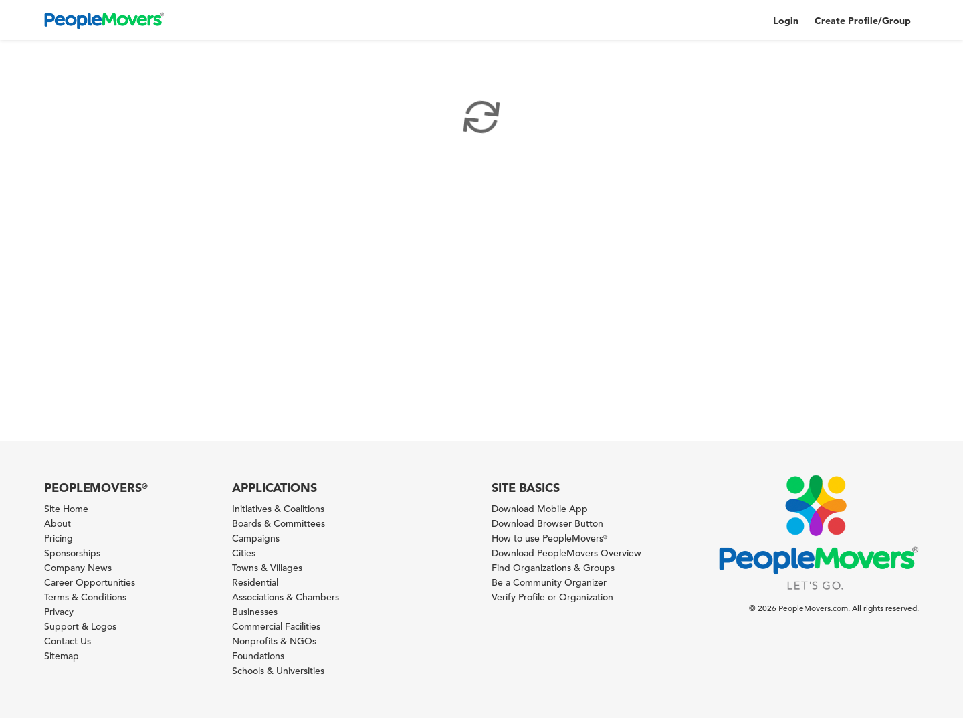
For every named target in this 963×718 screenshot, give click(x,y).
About (57, 523)
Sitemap (61, 656)
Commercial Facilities (276, 626)
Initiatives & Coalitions (278, 509)
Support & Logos (80, 626)
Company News (78, 568)
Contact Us (67, 641)
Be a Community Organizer (549, 582)
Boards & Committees (278, 523)
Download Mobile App (540, 509)
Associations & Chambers (285, 597)
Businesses (255, 612)
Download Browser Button (547, 523)
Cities (243, 553)
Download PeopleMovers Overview (566, 553)
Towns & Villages (267, 568)
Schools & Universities (278, 671)
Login (785, 21)
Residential (255, 582)
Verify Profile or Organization (552, 597)
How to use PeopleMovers (549, 538)
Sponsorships (72, 553)
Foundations (258, 656)
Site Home (66, 509)
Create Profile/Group (863, 21)
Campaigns (256, 538)
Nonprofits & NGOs (274, 641)
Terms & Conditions (85, 597)
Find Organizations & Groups (553, 568)
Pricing (58, 538)
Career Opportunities (89, 582)
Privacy (59, 612)
